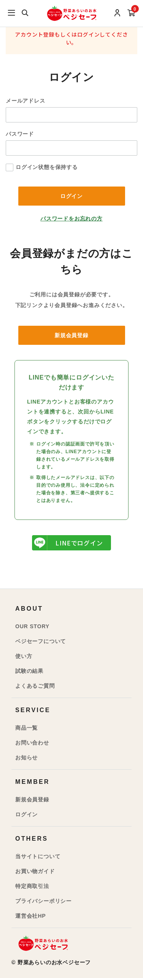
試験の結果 (29, 671)
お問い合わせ (32, 743)
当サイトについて (37, 856)
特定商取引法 (32, 886)
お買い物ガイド (35, 871)
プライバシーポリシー (43, 901)
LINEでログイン (67, 542)
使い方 (23, 656)
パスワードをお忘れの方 (71, 219)
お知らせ (26, 757)
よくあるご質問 (35, 686)
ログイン (26, 814)
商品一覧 (26, 728)
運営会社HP (30, 916)
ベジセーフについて (40, 641)
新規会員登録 (71, 335)
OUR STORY (32, 626)
